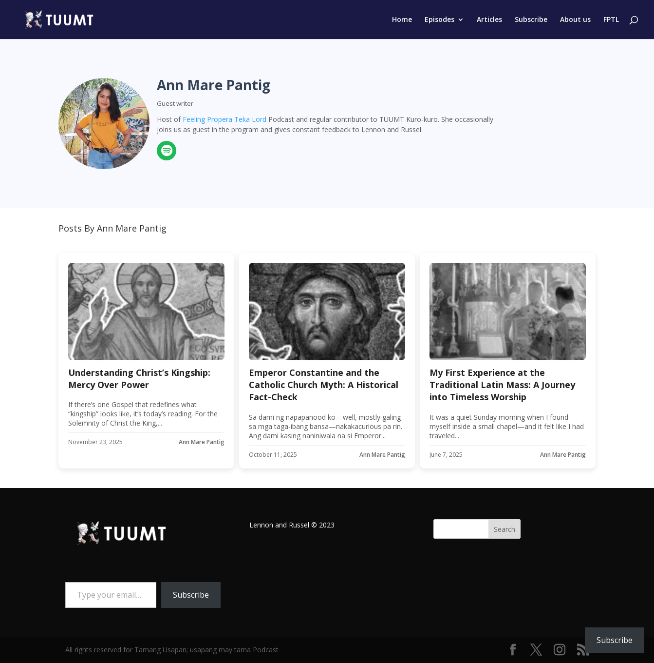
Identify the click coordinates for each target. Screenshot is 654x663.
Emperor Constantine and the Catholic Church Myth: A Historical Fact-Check (323, 385)
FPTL (611, 20)
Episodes (439, 20)
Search (504, 529)
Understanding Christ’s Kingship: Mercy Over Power (139, 378)
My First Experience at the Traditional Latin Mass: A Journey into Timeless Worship (502, 385)
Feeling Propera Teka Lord (224, 119)
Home (402, 20)
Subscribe (531, 20)
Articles (489, 20)
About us (575, 20)
